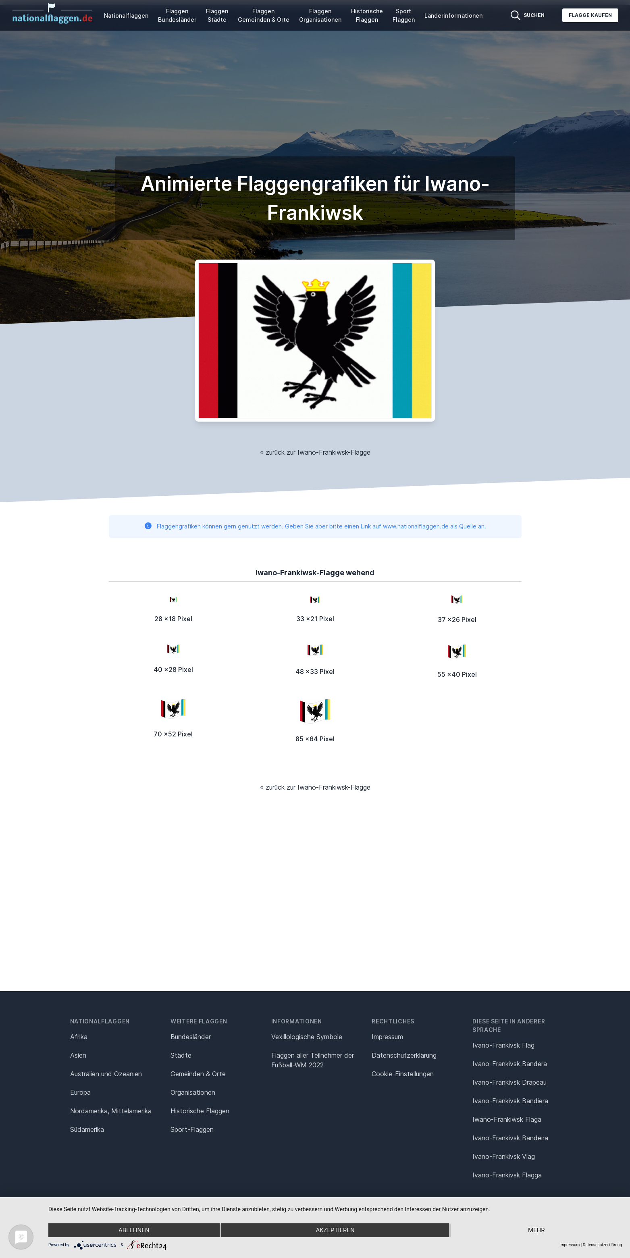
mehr (536, 1230)
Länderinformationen (453, 15)
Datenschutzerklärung (602, 1245)
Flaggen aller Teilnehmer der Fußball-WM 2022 (312, 1060)
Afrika (78, 1037)
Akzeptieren (335, 1230)
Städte (180, 1055)
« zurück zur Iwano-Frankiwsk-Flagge (315, 452)
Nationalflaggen (126, 15)
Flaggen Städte (217, 15)
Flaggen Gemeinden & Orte (263, 15)
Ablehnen (134, 1230)
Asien (78, 1055)
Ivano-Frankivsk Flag (503, 1045)
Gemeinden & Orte (198, 1074)
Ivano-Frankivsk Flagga (507, 1175)
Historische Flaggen (367, 15)
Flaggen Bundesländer (177, 15)
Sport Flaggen (404, 15)
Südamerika (87, 1129)
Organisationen (192, 1092)
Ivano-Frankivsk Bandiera (510, 1101)
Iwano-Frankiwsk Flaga (506, 1119)
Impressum (387, 1037)
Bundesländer (190, 1037)
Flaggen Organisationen (320, 15)
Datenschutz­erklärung (404, 1055)
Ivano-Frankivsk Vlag (503, 1156)
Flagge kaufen (590, 15)
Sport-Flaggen (192, 1129)
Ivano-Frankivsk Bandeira (510, 1138)
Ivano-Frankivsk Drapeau (509, 1082)
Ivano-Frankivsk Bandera (509, 1064)
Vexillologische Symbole (306, 1037)
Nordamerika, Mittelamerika (111, 1111)
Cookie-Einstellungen (403, 1074)
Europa (80, 1092)
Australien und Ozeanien (106, 1074)
